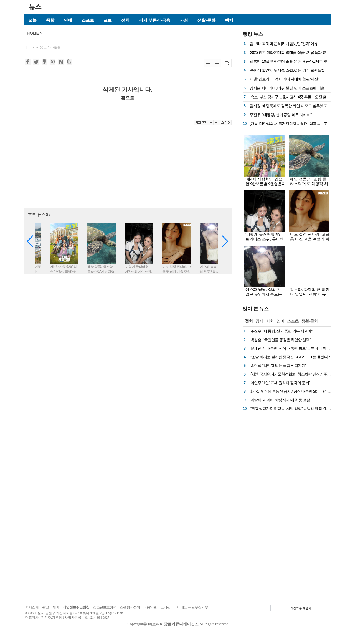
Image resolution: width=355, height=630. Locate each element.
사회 (184, 20)
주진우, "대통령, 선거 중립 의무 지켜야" (280, 114)
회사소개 (32, 607)
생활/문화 (309, 321)
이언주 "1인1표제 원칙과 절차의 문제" (280, 382)
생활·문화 (206, 20)
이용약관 (150, 607)
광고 (45, 607)
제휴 (55, 607)
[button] (225, 241)
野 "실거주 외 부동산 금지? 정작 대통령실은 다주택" (291, 391)
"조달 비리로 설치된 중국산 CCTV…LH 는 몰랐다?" (290, 357)
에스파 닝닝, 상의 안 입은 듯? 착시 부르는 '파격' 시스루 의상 (263, 294)
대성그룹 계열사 (301, 608)
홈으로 (127, 97)
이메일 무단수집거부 (192, 607)
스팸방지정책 (130, 607)
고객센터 (167, 607)
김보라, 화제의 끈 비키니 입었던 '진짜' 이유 (284, 43)
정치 (125, 20)
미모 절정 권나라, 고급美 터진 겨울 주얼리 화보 (309, 239)
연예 (68, 20)
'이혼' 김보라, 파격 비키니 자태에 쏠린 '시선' (284, 79)
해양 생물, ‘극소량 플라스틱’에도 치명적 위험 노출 (309, 184)
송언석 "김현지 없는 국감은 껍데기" (278, 365)
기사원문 (55, 47)
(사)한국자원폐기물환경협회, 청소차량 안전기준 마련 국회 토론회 (302, 374)
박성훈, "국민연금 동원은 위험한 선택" (280, 339)
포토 (107, 20)
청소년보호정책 (104, 607)
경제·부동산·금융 (154, 20)
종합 (50, 20)
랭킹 (229, 20)
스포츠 (88, 20)
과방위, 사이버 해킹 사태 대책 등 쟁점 (280, 400)
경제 (259, 321)
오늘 (32, 20)
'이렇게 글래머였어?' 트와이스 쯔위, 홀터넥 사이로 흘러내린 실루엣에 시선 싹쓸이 (264, 241)
